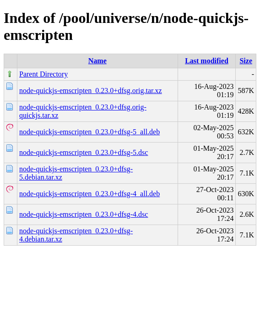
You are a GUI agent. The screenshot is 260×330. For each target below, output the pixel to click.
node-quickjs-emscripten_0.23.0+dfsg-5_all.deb (89, 132)
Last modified (206, 61)
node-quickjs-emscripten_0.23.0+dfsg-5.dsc (83, 152)
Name (97, 61)
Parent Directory (43, 74)
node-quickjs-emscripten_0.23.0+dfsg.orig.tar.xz (90, 90)
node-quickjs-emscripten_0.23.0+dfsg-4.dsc (83, 214)
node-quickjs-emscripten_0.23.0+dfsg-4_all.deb (89, 194)
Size (245, 61)
